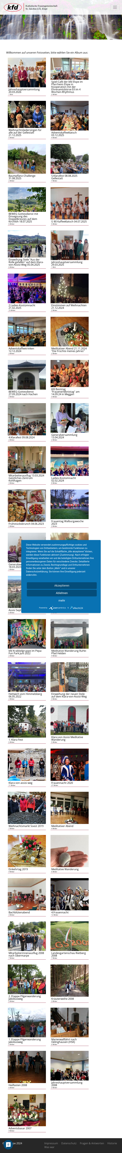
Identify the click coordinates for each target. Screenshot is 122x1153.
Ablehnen (62, 593)
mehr (61, 600)
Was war (49, 1147)
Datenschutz (69, 1143)
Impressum (51, 1143)
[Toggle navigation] (115, 7)
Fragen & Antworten (92, 1143)
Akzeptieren (61, 585)
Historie (112, 1143)
